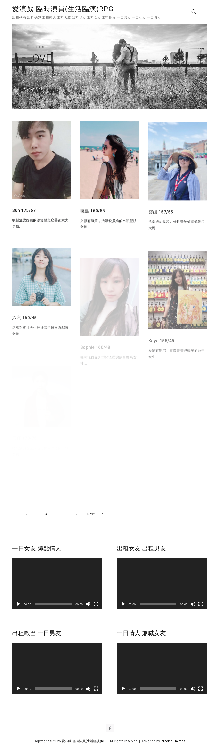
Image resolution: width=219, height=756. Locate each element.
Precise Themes (173, 741)
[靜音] (88, 604)
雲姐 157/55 (160, 217)
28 (79, 513)
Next (91, 514)
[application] (57, 583)
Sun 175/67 (24, 211)
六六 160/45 (24, 326)
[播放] (18, 604)
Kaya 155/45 (161, 350)
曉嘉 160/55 (92, 213)
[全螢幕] (96, 604)
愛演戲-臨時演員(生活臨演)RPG (63, 9)
